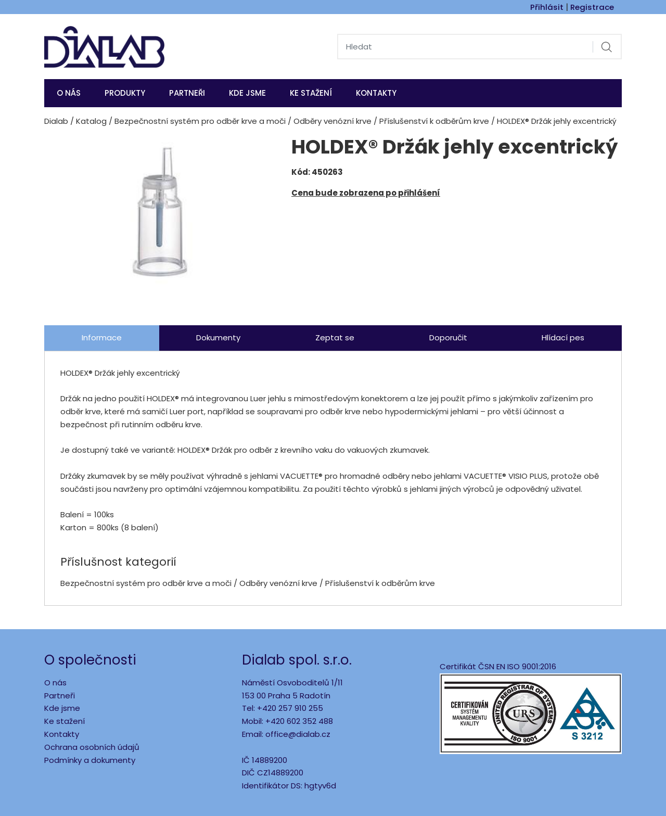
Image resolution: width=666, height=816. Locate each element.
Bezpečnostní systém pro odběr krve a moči (200, 121)
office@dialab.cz (297, 734)
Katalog (91, 121)
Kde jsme (62, 708)
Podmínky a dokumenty (89, 760)
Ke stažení (311, 92)
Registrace (592, 7)
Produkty (125, 92)
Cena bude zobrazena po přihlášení (365, 192)
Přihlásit (546, 7)
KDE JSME (247, 92)
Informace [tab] (102, 337)
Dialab (56, 121)
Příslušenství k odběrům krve (434, 121)
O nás (69, 92)
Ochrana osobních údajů (91, 747)
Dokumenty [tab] (218, 337)
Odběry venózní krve (332, 121)
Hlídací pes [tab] (563, 337)
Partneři (187, 92)
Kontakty (376, 92)
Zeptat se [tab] (334, 337)
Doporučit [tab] (448, 337)
